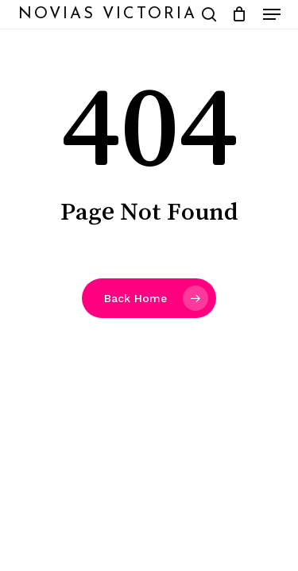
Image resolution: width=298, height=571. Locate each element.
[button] (272, 14)
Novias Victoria (107, 14)
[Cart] (239, 14)
